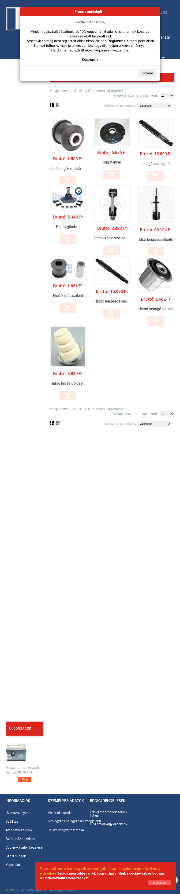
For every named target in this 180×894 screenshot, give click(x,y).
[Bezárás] (155, 11)
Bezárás (148, 73)
